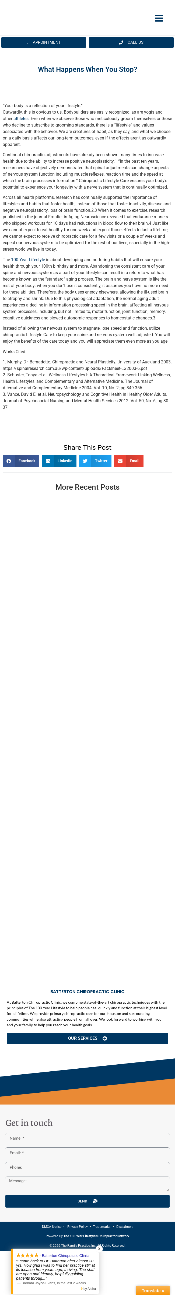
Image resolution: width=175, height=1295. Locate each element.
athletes (21, 118)
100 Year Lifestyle (28, 259)
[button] (21, 461)
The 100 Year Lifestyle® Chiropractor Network (96, 1236)
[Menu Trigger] (159, 18)
